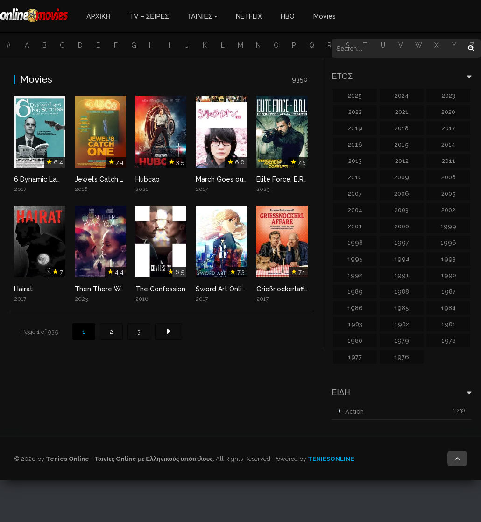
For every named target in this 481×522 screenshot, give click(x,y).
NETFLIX (249, 16)
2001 (355, 226)
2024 (402, 95)
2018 (402, 128)
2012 (402, 160)
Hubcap (147, 179)
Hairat (23, 289)
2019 (355, 128)
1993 (448, 258)
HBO (288, 16)
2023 (448, 95)
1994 (402, 258)
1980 (354, 340)
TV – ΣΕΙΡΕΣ (149, 16)
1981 (448, 324)
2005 (448, 193)
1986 (355, 307)
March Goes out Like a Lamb (241, 179)
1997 (401, 242)
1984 (448, 307)
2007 (355, 193)
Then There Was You (108, 289)
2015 (402, 144)
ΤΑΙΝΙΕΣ (200, 16)
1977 (355, 356)
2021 (402, 111)
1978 (448, 340)
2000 (402, 226)
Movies (324, 16)
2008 (448, 177)
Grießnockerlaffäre (285, 289)
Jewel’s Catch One (104, 179)
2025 (355, 95)
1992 (354, 275)
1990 (448, 275)
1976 (401, 356)
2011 (448, 160)
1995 (355, 258)
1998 (355, 242)
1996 (448, 242)
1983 (355, 324)
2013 (355, 160)
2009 (401, 177)
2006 (401, 193)
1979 (401, 340)
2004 (355, 209)
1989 (355, 291)
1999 (448, 226)
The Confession (160, 289)
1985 (401, 307)
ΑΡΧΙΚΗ (98, 16)
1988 (401, 291)
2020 (448, 111)
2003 (402, 209)
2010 (355, 177)
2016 (355, 144)
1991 (401, 275)
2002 (448, 209)
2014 (448, 144)
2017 (448, 128)
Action (354, 411)
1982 (402, 324)
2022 (355, 111)
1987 (448, 291)
